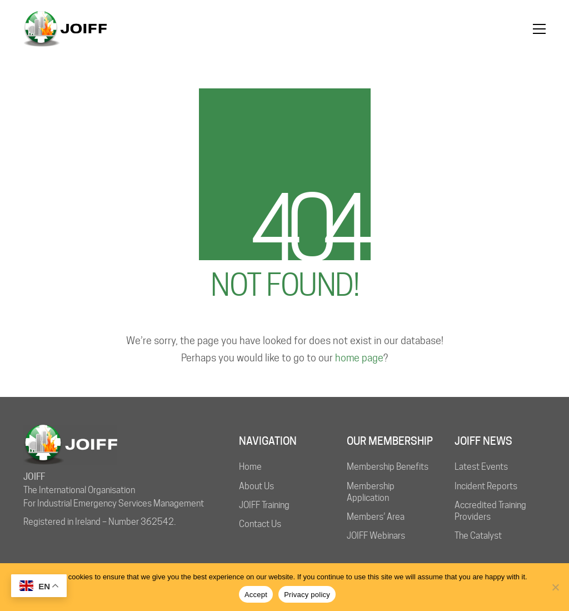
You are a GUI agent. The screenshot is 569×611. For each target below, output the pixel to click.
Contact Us (260, 524)
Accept (255, 594)
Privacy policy (307, 594)
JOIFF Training (264, 505)
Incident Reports (486, 486)
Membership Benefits (387, 466)
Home (250, 466)
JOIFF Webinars (376, 535)
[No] (555, 587)
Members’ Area (376, 516)
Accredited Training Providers (490, 511)
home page (359, 358)
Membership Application (371, 492)
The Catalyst (478, 535)
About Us (256, 486)
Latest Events (481, 466)
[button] (539, 29)
